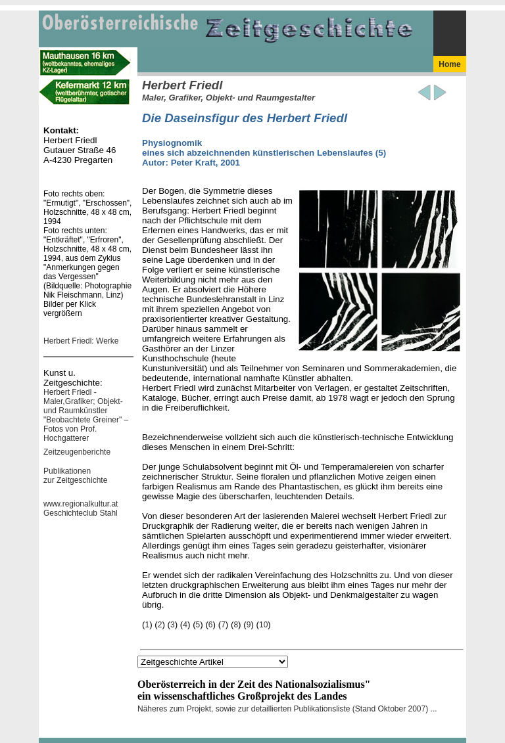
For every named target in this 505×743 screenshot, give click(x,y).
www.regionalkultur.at (80, 503)
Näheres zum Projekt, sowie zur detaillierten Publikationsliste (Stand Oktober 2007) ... (287, 708)
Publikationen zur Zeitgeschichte (75, 475)
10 (263, 624)
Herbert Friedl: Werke (80, 341)
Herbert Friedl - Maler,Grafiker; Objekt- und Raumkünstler (83, 401)
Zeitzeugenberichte (76, 452)
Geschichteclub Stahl (80, 513)
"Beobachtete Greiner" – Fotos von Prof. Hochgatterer (85, 429)
